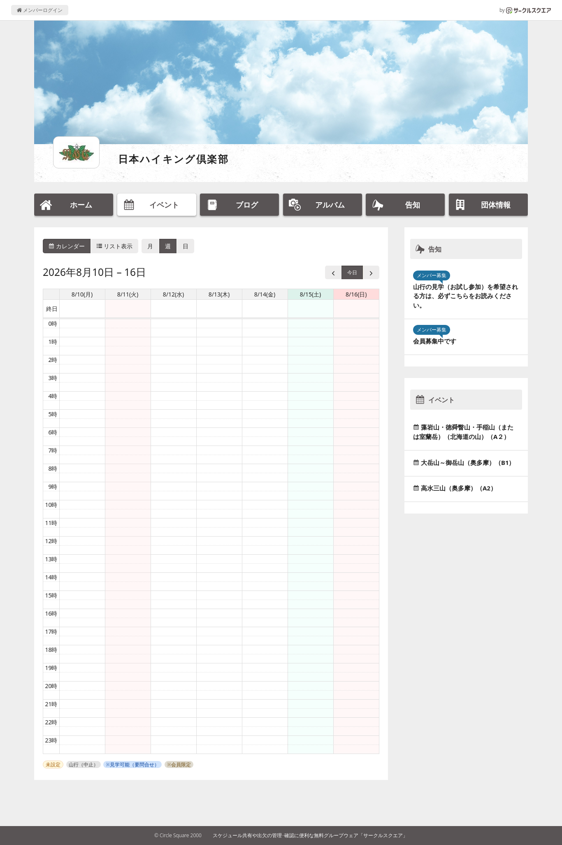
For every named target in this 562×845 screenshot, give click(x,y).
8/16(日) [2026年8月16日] (356, 294)
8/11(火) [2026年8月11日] (128, 294)
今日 (352, 272)
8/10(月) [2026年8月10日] (82, 294)
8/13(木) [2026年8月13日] (219, 294)
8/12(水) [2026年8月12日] (173, 294)
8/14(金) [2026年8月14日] (265, 294)
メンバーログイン (40, 10)
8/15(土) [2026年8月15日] (310, 294)
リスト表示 (115, 246)
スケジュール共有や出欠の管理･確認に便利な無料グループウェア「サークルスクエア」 (310, 835)
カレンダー (67, 246)
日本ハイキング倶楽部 (173, 159)
